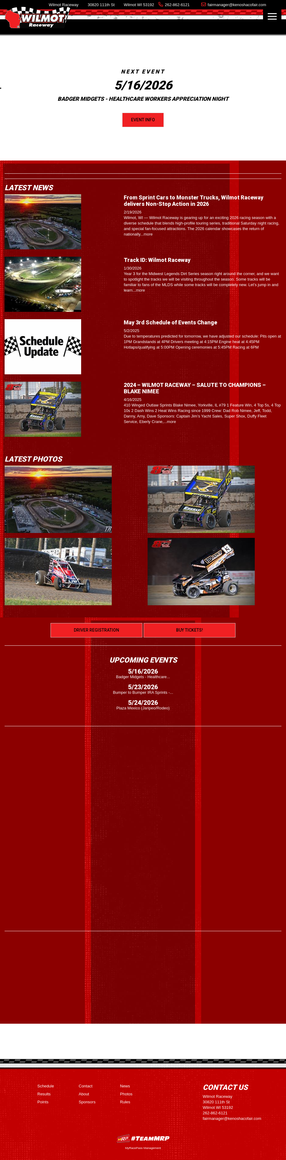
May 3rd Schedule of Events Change (170, 322)
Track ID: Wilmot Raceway (157, 260)
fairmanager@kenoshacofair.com (237, 4)
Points (42, 1102)
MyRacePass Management (143, 1148)
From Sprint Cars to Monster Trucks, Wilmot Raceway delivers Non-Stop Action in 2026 (193, 200)
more (148, 234)
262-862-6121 (177, 4)
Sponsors (87, 1102)
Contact (85, 1086)
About (84, 1094)
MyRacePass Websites (143, 1138)
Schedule (45, 1086)
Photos (126, 1094)
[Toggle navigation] (272, 16)
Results (44, 1094)
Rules (125, 1102)
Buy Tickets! (189, 630)
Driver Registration (96, 630)
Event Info (143, 119)
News (125, 1086)
